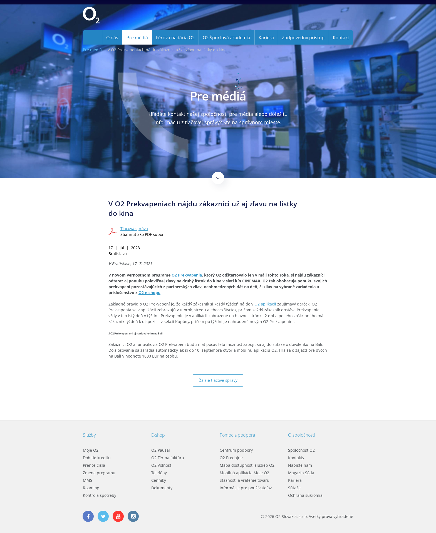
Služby (89, 435)
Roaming (91, 487)
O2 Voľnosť (161, 465)
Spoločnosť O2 (301, 450)
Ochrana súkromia (305, 495)
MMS (87, 480)
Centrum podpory (236, 450)
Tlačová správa (134, 228)
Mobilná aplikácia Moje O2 (244, 472)
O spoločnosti (301, 435)
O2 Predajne (231, 457)
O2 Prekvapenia (187, 275)
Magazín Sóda (301, 472)
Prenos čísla (94, 465)
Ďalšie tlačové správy (218, 380)
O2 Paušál (160, 450)
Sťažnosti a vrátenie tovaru (244, 480)
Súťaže (294, 487)
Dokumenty (161, 487)
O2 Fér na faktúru (167, 457)
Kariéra (295, 480)
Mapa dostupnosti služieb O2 (247, 465)
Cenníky (158, 480)
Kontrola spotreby (99, 495)
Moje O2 (90, 450)
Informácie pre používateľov (246, 487)
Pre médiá (92, 49)
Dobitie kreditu (97, 457)
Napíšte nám (300, 465)
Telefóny (159, 472)
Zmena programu (99, 472)
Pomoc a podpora (237, 435)
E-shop (158, 435)
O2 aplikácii (265, 304)
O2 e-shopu (149, 292)
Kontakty (296, 457)
